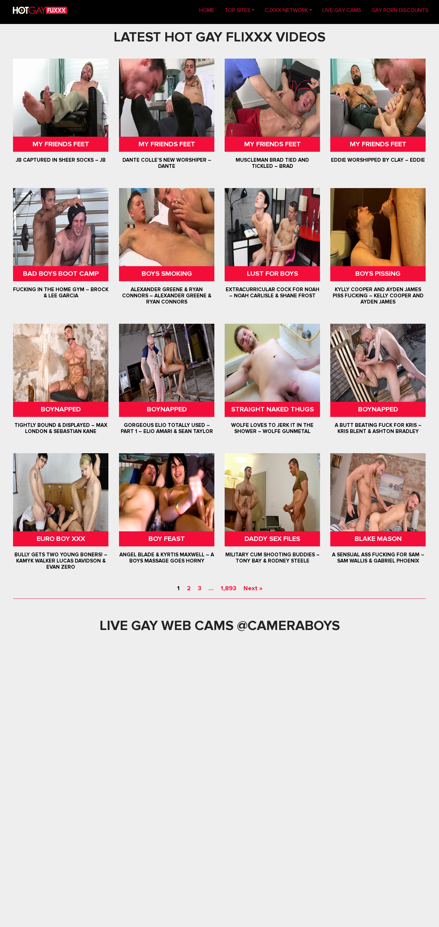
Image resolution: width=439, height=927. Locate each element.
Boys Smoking (166, 274)
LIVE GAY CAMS (341, 10)
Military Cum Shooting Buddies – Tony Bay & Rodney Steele (272, 558)
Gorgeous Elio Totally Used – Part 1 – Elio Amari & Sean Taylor (166, 428)
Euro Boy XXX (61, 539)
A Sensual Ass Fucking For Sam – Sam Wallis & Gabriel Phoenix (378, 558)
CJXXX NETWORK (286, 10)
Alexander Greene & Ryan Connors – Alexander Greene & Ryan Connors (166, 295)
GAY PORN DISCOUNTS (399, 10)
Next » (253, 588)
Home (209, 10)
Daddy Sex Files (272, 539)
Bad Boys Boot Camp (61, 274)
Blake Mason (378, 539)
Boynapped (61, 409)
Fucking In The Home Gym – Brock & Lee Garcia (61, 292)
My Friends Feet (61, 144)
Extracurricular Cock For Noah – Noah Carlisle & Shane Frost (272, 292)
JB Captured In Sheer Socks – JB (61, 160)
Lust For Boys (272, 274)
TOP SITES (237, 10)
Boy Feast (167, 539)
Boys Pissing (378, 274)
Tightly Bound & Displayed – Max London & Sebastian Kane (60, 428)
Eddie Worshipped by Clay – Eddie (378, 160)
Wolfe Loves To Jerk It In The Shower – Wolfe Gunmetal (272, 428)
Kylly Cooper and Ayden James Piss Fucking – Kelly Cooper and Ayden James (378, 295)
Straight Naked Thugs (272, 409)
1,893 (228, 588)
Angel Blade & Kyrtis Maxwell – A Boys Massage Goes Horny (166, 558)
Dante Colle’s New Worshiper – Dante (166, 163)
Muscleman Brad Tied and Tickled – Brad (272, 163)
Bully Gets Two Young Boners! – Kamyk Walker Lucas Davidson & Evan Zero (60, 561)
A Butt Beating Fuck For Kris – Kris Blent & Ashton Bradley (378, 428)
